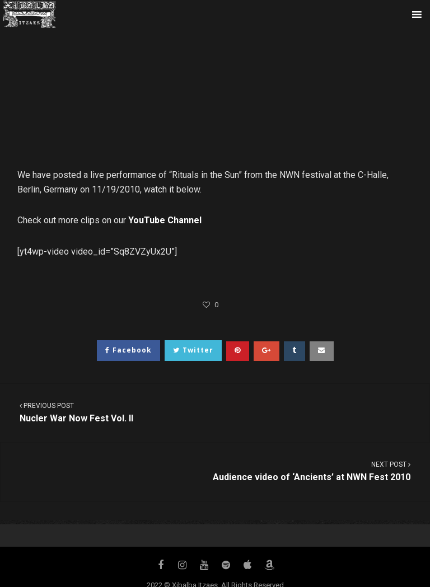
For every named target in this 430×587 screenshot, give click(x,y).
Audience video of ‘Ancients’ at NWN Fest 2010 (215, 470)
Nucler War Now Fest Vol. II (215, 412)
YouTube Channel (165, 220)
